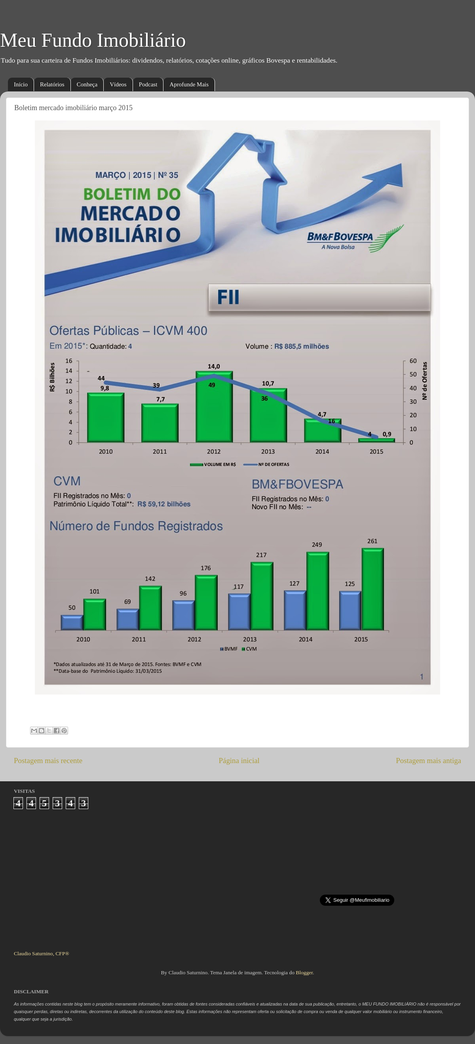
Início (21, 84)
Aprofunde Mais (189, 84)
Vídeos (118, 84)
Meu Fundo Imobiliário (93, 40)
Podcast (148, 84)
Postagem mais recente (48, 760)
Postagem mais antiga (428, 760)
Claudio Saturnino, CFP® (41, 953)
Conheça (87, 84)
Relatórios (52, 84)
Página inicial (239, 760)
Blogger (304, 972)
